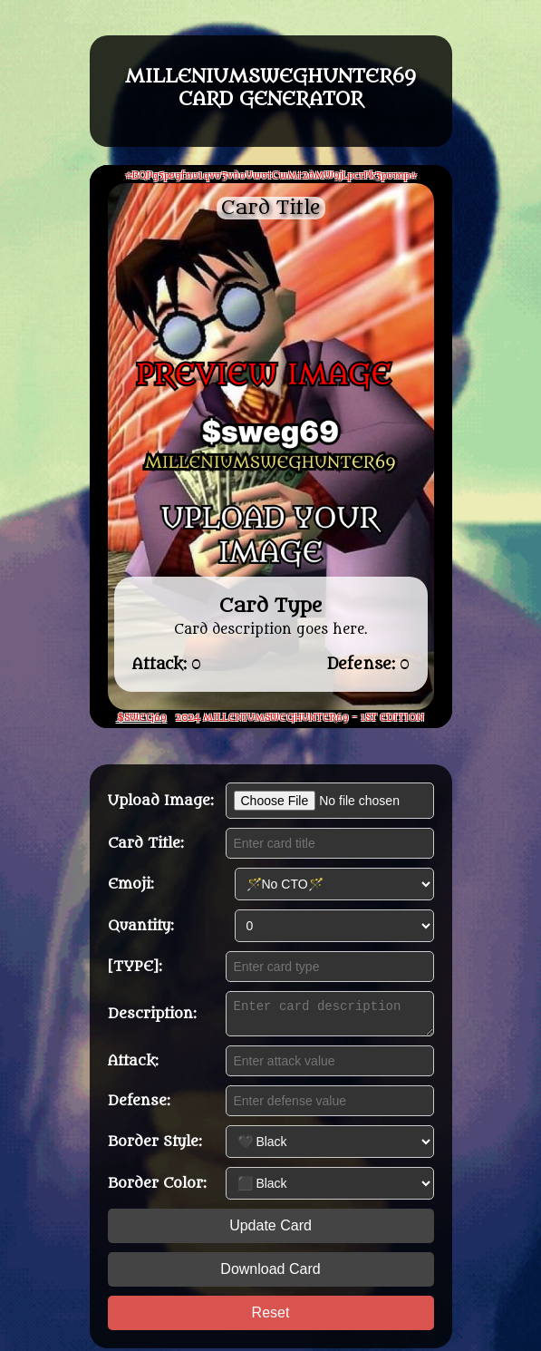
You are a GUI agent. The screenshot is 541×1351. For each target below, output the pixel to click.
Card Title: (146, 840)
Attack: (133, 1063)
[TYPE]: (135, 964)
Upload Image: (161, 798)
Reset (271, 1315)
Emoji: (131, 881)
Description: (152, 1014)
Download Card (270, 1271)
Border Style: (155, 1144)
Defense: (139, 1103)
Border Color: (157, 1186)
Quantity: (141, 923)
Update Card (270, 1228)
